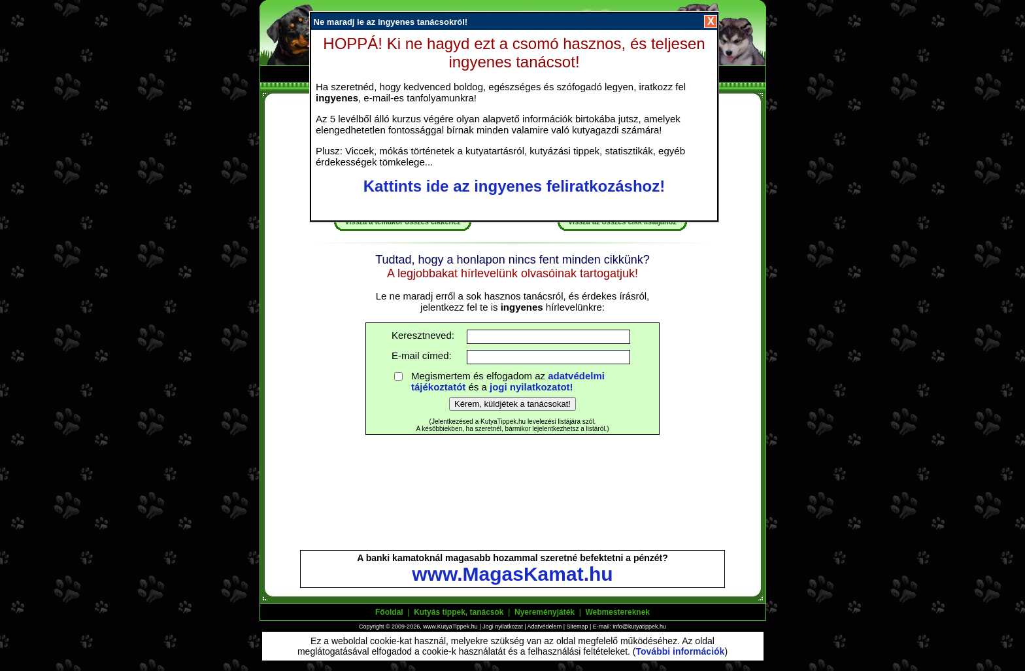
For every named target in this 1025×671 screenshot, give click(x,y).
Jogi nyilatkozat (502, 626)
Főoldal (389, 612)
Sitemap (577, 626)
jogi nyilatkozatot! (531, 386)
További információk (680, 651)
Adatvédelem (545, 626)
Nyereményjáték (544, 612)
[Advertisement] (512, 498)
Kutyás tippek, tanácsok (458, 612)
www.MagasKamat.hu (512, 574)
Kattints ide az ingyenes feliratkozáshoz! (514, 186)
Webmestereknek (617, 612)
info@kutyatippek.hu (639, 626)
